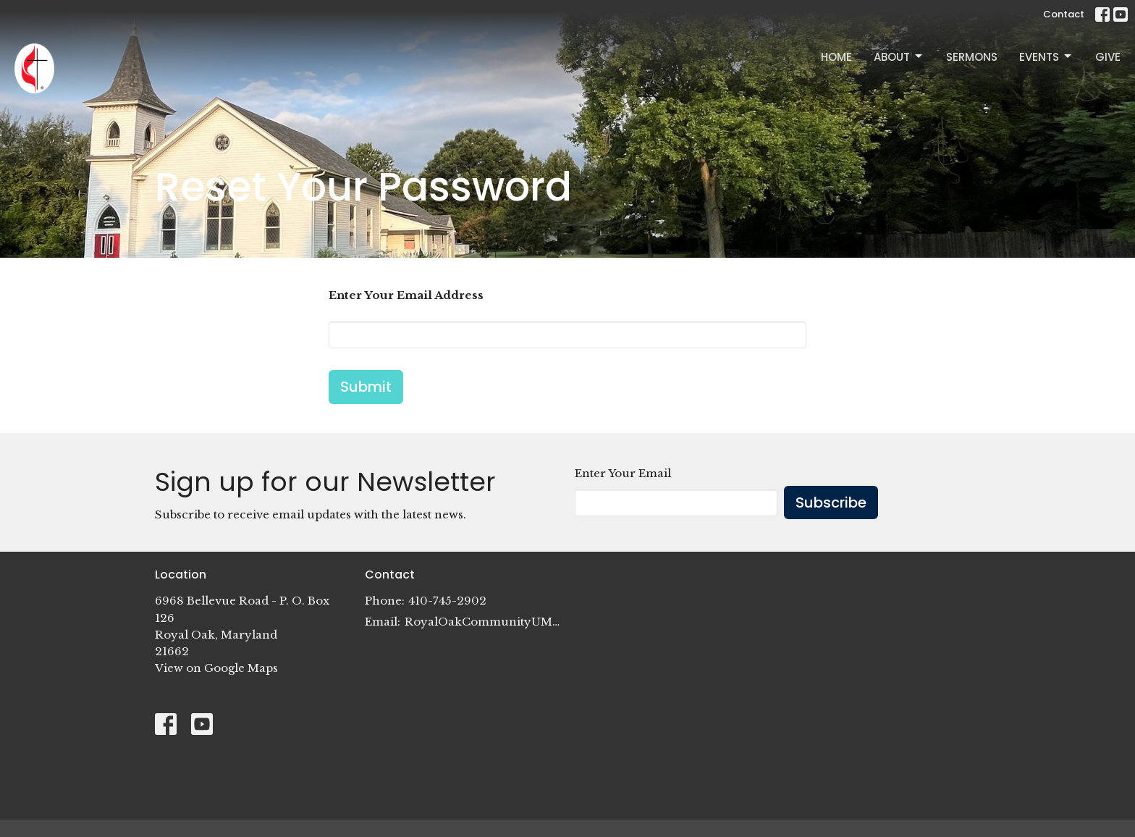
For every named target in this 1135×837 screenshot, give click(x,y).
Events (1046, 56)
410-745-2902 (447, 600)
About (899, 56)
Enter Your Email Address (406, 295)
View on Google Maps (216, 668)
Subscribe (831, 502)
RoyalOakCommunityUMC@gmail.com (482, 621)
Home (836, 56)
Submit (366, 387)
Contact (1063, 14)
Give (1108, 56)
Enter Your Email (623, 473)
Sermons (971, 56)
